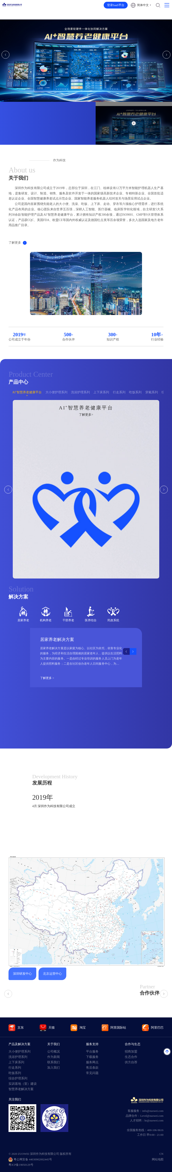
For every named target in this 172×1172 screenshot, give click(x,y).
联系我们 (53, 1062)
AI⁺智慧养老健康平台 (27, 392)
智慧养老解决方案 (21, 1089)
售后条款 (92, 1067)
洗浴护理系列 (80, 392)
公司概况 (53, 1051)
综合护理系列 (18, 1078)
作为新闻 (53, 1057)
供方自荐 (131, 1062)
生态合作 (131, 1057)
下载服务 (92, 1057)
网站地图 (157, 1159)
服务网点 (92, 1062)
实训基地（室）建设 (23, 1083)
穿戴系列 (151, 392)
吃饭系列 (135, 392)
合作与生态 (132, 1044)
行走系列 (119, 392)
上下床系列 (101, 392)
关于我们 (53, 1044)
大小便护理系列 (56, 392)
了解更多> (86, 414)
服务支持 (92, 1044)
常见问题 (92, 1073)
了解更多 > (47, 678)
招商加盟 (131, 1051)
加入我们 (53, 1067)
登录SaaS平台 (116, 5)
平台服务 (92, 1051)
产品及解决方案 (19, 1044)
